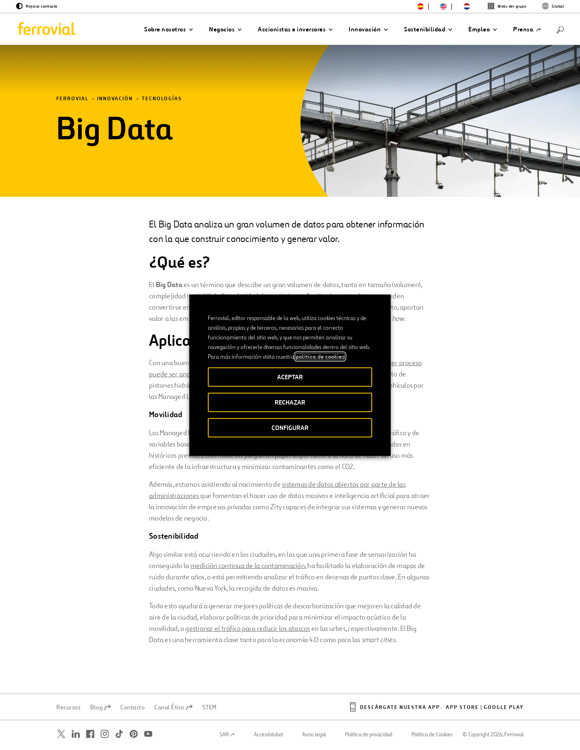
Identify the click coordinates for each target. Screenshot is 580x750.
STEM (209, 708)
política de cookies (320, 356)
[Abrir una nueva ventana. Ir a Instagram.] (105, 734)
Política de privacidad (368, 735)
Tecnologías (162, 100)
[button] (168, 29)
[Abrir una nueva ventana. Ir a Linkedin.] (76, 734)
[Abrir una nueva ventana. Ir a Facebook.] (90, 734)
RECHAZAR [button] (290, 402)
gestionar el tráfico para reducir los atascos (247, 629)
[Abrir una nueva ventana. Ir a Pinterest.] (134, 734)
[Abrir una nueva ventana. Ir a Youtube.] (148, 734)
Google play (504, 708)
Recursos (68, 708)
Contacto (132, 708)
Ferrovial (72, 100)
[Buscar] (560, 29)
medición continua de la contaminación (248, 566)
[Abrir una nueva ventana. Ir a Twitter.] (61, 734)
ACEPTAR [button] (290, 376)
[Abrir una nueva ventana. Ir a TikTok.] (119, 734)
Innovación (115, 100)
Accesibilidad (268, 735)
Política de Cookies (432, 735)
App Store (462, 708)
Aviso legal (314, 735)
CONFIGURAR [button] (290, 427)
